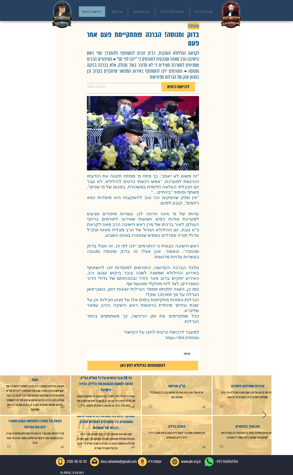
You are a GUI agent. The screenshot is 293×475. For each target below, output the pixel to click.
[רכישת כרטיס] (92, 11)
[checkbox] (9, 406)
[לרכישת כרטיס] (178, 87)
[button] (62, 407)
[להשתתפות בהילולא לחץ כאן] (142, 365)
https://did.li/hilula (182, 337)
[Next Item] (264, 415)
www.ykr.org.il (191, 461)
